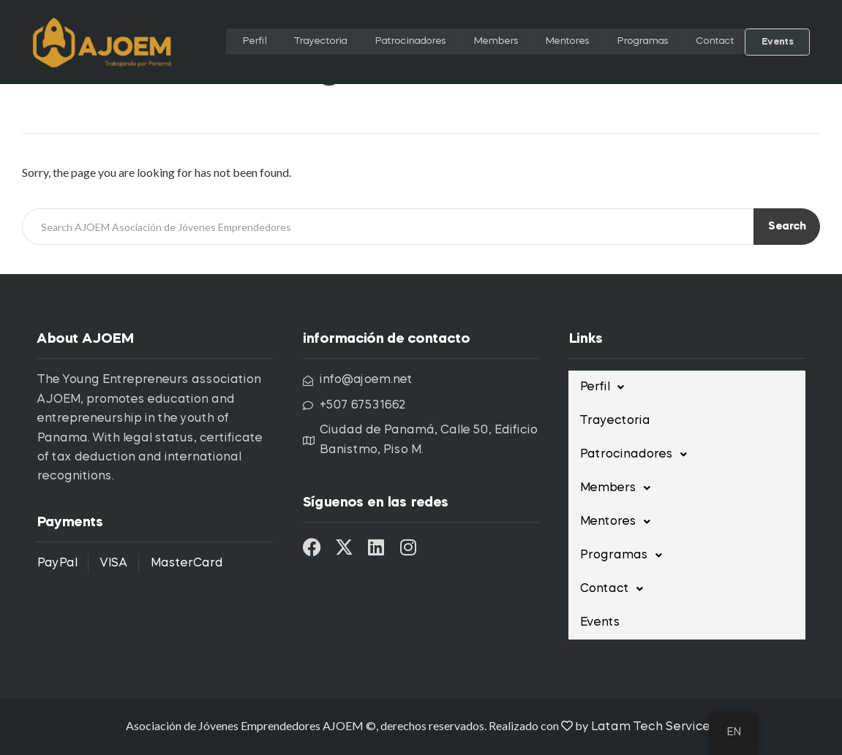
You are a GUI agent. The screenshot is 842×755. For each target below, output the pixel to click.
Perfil (221, 42)
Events (778, 42)
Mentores (555, 42)
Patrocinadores (388, 42)
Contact (713, 42)
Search (786, 226)
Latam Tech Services (653, 727)
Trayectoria (290, 42)
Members (480, 42)
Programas (635, 42)
